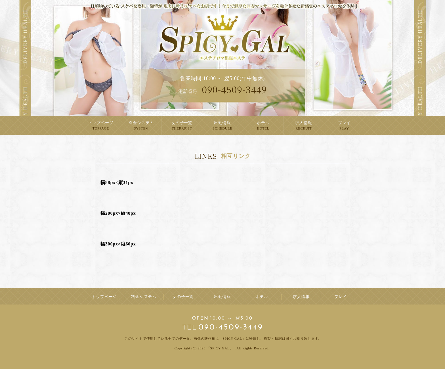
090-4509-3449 (222, 89)
